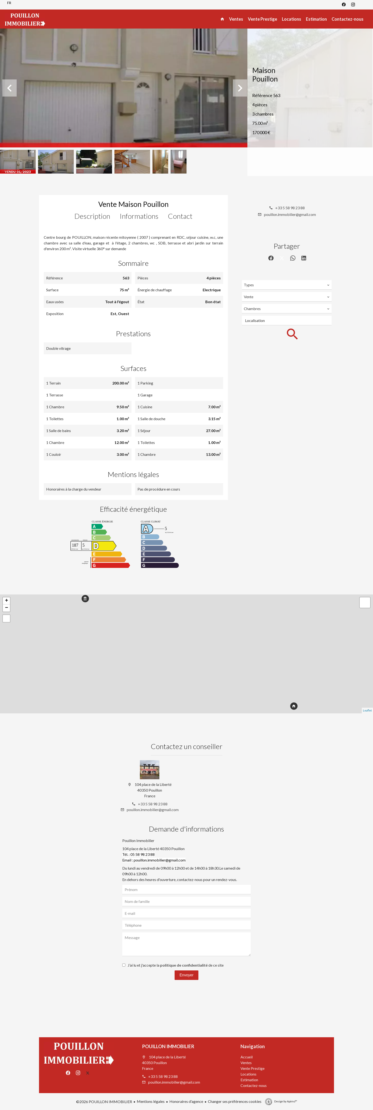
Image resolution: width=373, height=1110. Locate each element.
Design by (285, 1101)
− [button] (6, 608)
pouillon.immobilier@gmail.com (290, 214)
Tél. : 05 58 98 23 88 (138, 854)
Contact (180, 216)
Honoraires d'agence (186, 1101)
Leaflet (367, 710)
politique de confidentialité (184, 965)
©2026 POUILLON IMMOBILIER (104, 1101)
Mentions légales (151, 1101)
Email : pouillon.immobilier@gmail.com (154, 860)
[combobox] (287, 285)
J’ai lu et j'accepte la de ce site (176, 965)
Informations (139, 216)
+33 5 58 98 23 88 (290, 207)
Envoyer (187, 975)
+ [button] (6, 600)
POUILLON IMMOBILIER (168, 1046)
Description (92, 216)
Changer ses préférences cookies (234, 1101)
